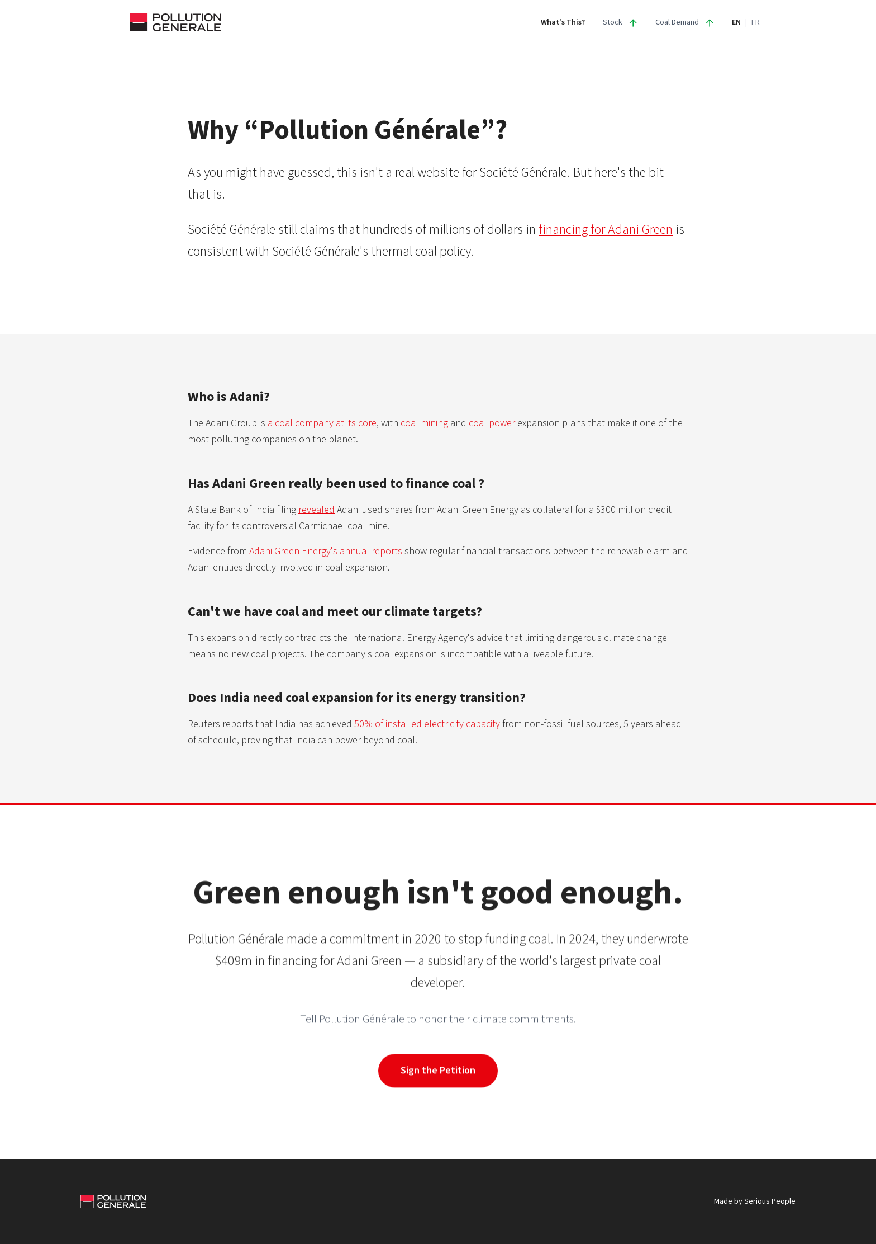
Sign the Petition (438, 1070)
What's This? (563, 22)
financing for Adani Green (606, 229)
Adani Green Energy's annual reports (325, 551)
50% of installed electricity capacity (427, 724)
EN (736, 22)
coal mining (424, 423)
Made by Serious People (755, 1201)
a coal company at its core (322, 423)
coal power (492, 423)
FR (755, 22)
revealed (316, 510)
